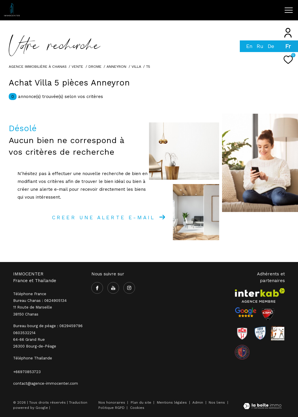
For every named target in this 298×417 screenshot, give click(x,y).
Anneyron (116, 66)
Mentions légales (172, 402)
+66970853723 (27, 372)
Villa (136, 66)
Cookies (137, 408)
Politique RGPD (111, 408)
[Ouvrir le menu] (288, 10)
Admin (198, 402)
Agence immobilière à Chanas (38, 66)
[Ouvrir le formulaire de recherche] (258, 10)
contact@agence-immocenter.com (45, 383)
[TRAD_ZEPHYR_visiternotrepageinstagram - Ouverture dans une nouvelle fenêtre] (229, 12)
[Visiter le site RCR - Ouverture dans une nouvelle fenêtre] (242, 333)
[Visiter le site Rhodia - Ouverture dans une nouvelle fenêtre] (260, 333)
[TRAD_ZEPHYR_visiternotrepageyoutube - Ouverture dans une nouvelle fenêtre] (217, 12)
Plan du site (141, 402)
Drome (95, 66)
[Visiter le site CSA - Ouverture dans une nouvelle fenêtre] (268, 314)
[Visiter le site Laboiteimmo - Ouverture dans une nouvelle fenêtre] (262, 406)
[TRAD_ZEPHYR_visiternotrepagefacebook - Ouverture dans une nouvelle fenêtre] (205, 12)
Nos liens (217, 402)
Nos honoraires (111, 402)
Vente (77, 66)
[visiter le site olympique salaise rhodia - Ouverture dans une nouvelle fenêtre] (242, 352)
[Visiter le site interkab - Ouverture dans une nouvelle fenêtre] (260, 295)
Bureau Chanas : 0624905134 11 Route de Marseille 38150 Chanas (40, 307)
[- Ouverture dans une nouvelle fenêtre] (245, 312)
